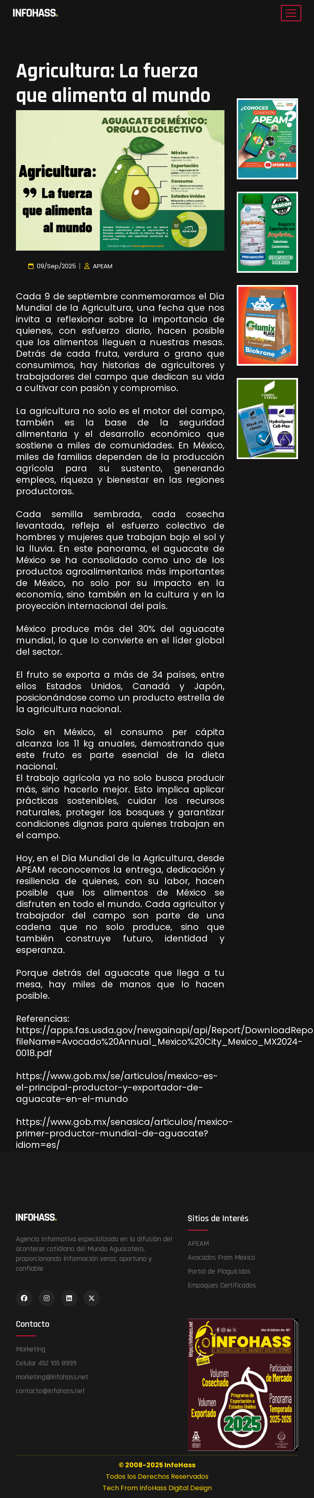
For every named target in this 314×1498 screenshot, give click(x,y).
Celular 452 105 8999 (46, 1363)
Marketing (30, 1349)
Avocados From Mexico (221, 1257)
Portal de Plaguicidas (219, 1271)
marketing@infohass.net (52, 1377)
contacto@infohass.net (50, 1391)
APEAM (198, 1243)
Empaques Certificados (222, 1285)
